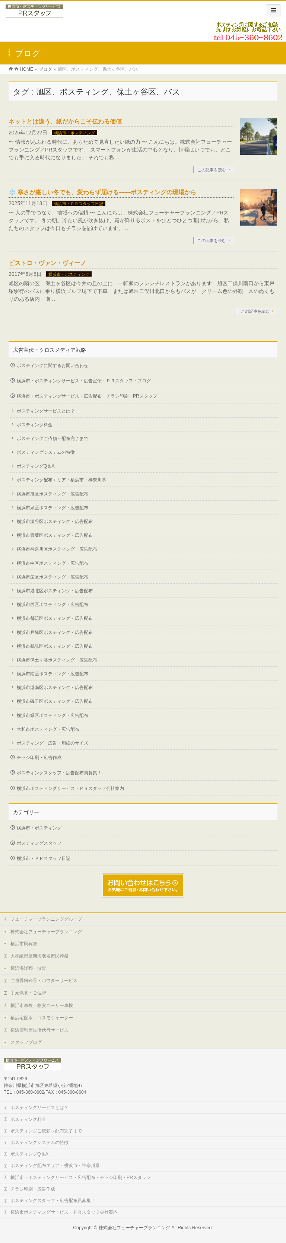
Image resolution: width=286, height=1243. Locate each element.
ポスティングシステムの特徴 (46, 452)
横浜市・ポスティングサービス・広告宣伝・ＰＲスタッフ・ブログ (84, 380)
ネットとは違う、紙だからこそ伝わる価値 (65, 121)
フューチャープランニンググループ (46, 919)
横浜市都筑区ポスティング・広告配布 (55, 618)
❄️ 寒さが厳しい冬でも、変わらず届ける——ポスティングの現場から (102, 192)
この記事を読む (211, 170)
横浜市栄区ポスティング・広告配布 (52, 577)
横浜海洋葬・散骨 (28, 968)
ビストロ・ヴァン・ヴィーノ (47, 263)
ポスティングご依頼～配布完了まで (52, 438)
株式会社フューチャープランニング (46, 931)
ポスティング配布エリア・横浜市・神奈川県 (61, 479)
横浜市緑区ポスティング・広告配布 (52, 715)
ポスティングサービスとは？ (46, 411)
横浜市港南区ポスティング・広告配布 (55, 687)
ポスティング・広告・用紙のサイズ (52, 743)
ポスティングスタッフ (39, 843)
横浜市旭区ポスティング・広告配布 (52, 494)
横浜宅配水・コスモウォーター (41, 1017)
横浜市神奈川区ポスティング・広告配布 (57, 549)
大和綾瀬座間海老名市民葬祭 (39, 956)
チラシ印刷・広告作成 (39, 757)
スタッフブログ (26, 1042)
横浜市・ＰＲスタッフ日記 (78, 203)
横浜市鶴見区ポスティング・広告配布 (55, 646)
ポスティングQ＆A (35, 466)
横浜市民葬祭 (23, 943)
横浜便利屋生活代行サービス (39, 1030)
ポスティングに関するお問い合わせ (52, 365)
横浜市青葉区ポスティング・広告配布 (55, 535)
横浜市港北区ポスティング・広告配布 (55, 590)
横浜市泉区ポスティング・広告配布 (52, 507)
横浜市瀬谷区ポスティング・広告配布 (55, 521)
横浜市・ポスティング (74, 133)
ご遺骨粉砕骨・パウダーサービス (43, 980)
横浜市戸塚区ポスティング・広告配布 (55, 632)
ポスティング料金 (35, 424)
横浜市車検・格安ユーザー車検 (41, 1005)
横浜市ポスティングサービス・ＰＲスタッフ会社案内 (70, 788)
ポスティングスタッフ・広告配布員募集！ (59, 772)
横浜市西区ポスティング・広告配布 (52, 604)
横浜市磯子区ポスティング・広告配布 (55, 701)
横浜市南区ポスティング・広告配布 (52, 673)
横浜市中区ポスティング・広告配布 (52, 563)
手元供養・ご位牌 (28, 992)
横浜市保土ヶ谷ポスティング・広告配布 (57, 660)
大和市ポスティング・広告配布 (48, 729)
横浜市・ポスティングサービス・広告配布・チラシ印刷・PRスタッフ (87, 396)
